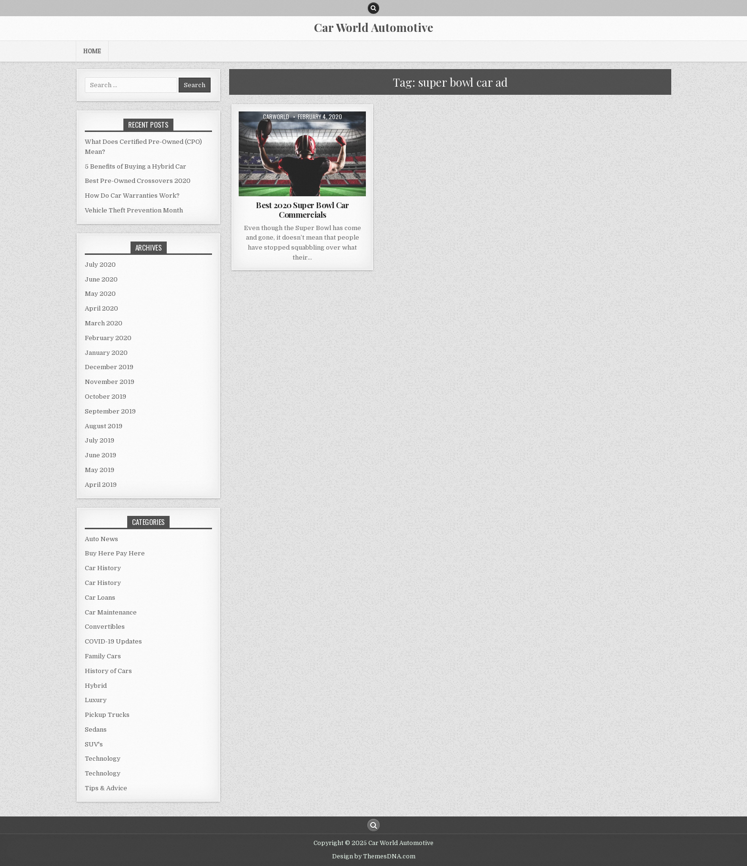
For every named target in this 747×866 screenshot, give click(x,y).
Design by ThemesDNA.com (373, 856)
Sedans (96, 729)
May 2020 (100, 293)
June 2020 (101, 279)
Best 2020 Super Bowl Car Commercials (302, 210)
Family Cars (103, 656)
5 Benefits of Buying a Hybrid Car (135, 166)
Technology (103, 758)
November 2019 (109, 381)
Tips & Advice (106, 788)
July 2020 (100, 264)
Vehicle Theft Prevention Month (134, 210)
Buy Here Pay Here (115, 553)
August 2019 (103, 426)
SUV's (94, 744)
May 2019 (99, 469)
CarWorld (276, 117)
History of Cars (108, 671)
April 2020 (101, 308)
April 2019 (101, 484)
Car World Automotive (373, 27)
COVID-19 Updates (113, 641)
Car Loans (100, 597)
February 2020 (108, 338)
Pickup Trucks (107, 714)
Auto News (101, 539)
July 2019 (99, 440)
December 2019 (109, 367)
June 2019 (100, 455)
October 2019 (105, 396)
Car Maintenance (111, 612)
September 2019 (110, 411)
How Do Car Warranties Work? (132, 195)
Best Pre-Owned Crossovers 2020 (138, 180)
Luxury (96, 700)
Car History (103, 568)
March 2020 (103, 323)
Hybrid (96, 685)
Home (92, 51)
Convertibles (105, 626)
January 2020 (106, 352)
